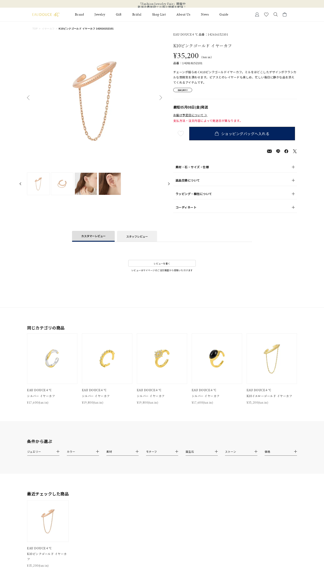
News (205, 14)
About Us (183, 14)
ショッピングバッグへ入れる (244, 135)
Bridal (137, 14)
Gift (119, 14)
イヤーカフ (48, 28)
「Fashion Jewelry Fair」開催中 (162, 3)
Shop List (159, 14)
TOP (35, 28)
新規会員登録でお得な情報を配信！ (162, 7)
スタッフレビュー (137, 238)
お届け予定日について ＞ (190, 116)
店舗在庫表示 (186, 91)
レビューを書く (162, 265)
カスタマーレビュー (93, 237)
